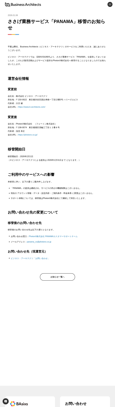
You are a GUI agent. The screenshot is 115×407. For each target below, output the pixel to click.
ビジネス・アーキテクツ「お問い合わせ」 (30, 258)
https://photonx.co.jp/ (28, 135)
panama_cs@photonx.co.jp (39, 242)
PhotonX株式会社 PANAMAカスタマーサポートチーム (53, 236)
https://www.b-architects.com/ (31, 107)
